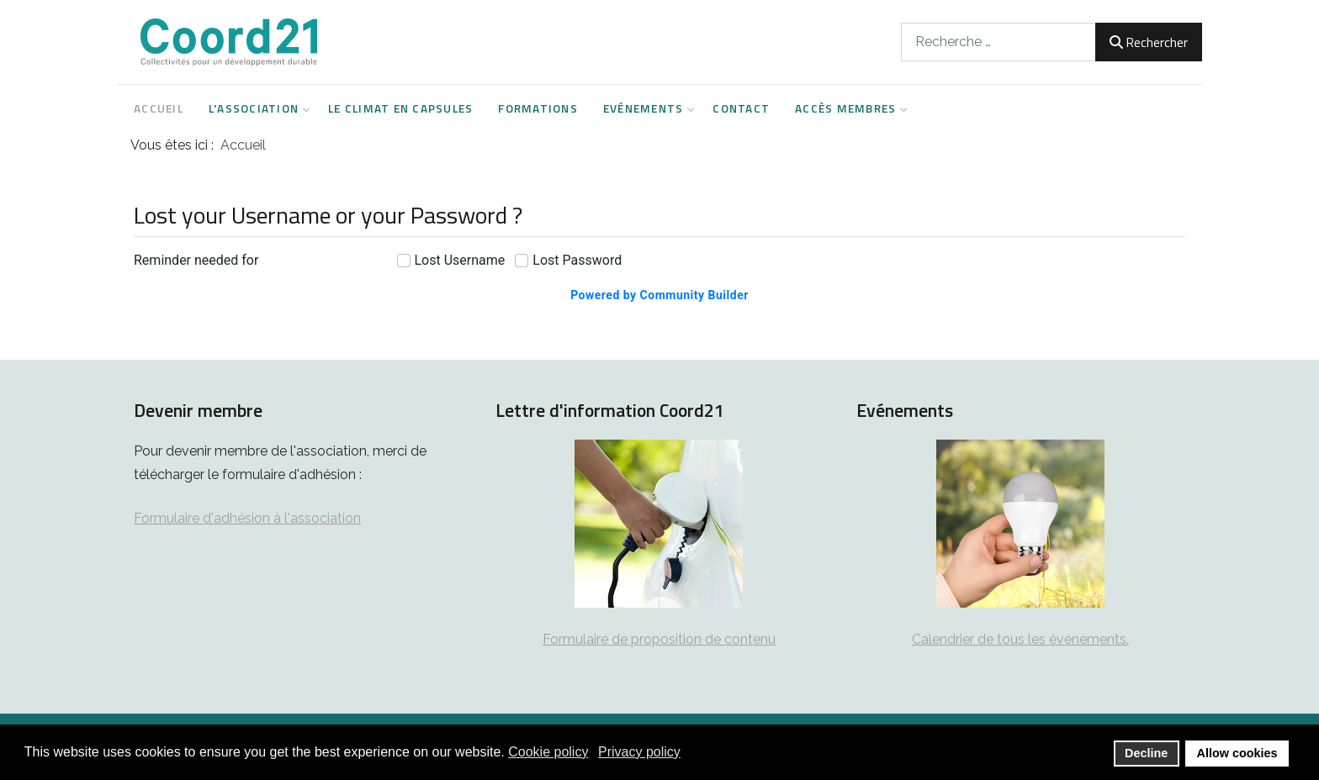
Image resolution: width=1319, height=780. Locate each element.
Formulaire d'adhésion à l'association (247, 518)
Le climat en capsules (400, 108)
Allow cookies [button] (1237, 753)
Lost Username (460, 260)
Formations (538, 108)
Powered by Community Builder (659, 295)
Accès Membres (847, 108)
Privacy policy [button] (639, 752)
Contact (741, 108)
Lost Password (577, 260)
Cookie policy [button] (548, 752)
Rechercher (1149, 42)
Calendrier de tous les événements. (1020, 639)
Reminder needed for (196, 260)
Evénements (645, 108)
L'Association (256, 108)
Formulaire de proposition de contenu (659, 639)
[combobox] (998, 42)
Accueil (158, 108)
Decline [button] (1146, 753)
